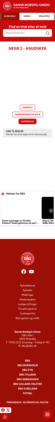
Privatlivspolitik (27, 309)
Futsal (27, 393)
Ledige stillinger (27, 304)
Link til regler (14, 131)
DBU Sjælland (27, 389)
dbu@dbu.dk (29, 346)
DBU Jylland (27, 375)
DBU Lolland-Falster (27, 384)
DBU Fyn (27, 370)
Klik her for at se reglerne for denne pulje (26, 135)
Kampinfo (27, 108)
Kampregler (27, 122)
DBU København (28, 379)
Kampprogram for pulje (27, 115)
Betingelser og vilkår (27, 318)
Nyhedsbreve (27, 286)
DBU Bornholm (27, 365)
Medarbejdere (27, 300)
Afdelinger (27, 295)
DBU (27, 361)
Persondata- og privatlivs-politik (28, 403)
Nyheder (27, 290)
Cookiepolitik (27, 313)
